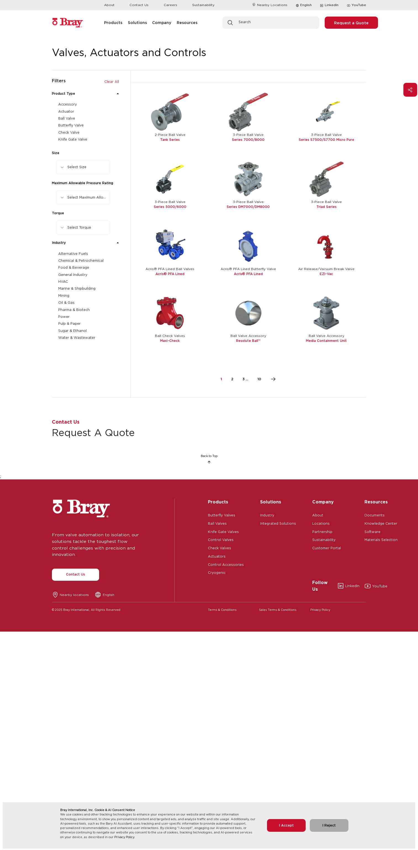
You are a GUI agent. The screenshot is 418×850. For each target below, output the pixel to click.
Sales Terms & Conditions (278, 609)
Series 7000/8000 (248, 139)
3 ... (245, 379)
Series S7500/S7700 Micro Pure (326, 139)
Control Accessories (226, 564)
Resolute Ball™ (248, 340)
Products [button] (113, 22)
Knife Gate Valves (223, 531)
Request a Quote (351, 23)
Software (372, 531)
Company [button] (161, 22)
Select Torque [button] (79, 227)
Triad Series (326, 206)
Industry (267, 514)
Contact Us (139, 5)
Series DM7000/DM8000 (248, 206)
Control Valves (221, 539)
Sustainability (203, 5)
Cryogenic (217, 572)
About (109, 5)
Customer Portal (326, 547)
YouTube (356, 5)
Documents (374, 514)
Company (323, 501)
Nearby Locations (269, 5)
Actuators (217, 556)
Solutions (270, 501)
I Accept (286, 825)
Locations (321, 523)
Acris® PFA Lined (169, 274)
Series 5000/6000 (170, 206)
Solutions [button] (137, 22)
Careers (170, 5)
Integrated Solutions (278, 523)
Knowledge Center (380, 523)
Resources (376, 501)
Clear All (111, 81)
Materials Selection (381, 539)
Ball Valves (217, 523)
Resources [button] (187, 22)
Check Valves (219, 547)
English (306, 5)
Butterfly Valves (221, 514)
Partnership (322, 531)
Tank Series (170, 139)
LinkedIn (329, 5)
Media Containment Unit (326, 340)
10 (259, 379)
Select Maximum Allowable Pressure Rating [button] (88, 197)
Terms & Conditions (222, 609)
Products (218, 501)
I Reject (329, 825)
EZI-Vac (326, 274)
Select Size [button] (76, 167)
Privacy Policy (124, 837)
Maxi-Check (170, 340)
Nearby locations (74, 594)
